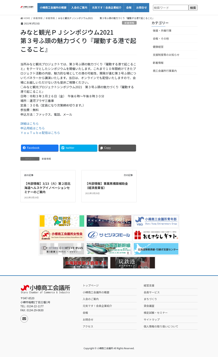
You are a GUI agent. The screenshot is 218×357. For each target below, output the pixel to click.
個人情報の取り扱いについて (161, 326)
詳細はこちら (29, 123)
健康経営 (158, 47)
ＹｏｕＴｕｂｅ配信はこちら (40, 132)
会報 (85, 313)
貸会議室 (149, 306)
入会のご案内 (91, 299)
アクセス (88, 326)
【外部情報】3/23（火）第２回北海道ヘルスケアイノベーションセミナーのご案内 (47, 187)
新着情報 (129, 23)
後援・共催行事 (162, 30)
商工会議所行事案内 (165, 71)
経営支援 (149, 285)
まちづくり (150, 299)
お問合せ (88, 319)
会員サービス (152, 292)
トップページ (91, 285)
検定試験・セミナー (156, 313)
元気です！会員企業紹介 (97, 306)
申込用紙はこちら (32, 128)
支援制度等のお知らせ (166, 55)
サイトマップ (152, 319)
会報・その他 (161, 38)
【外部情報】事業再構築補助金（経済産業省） (106, 185)
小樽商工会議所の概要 (96, 292)
